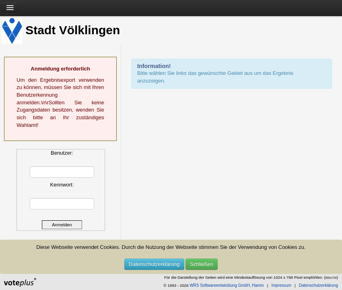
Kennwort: (62, 185)
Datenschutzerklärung (154, 264)
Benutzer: (62, 153)
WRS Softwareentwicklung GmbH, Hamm (227, 285)
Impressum (281, 285)
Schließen (201, 264)
